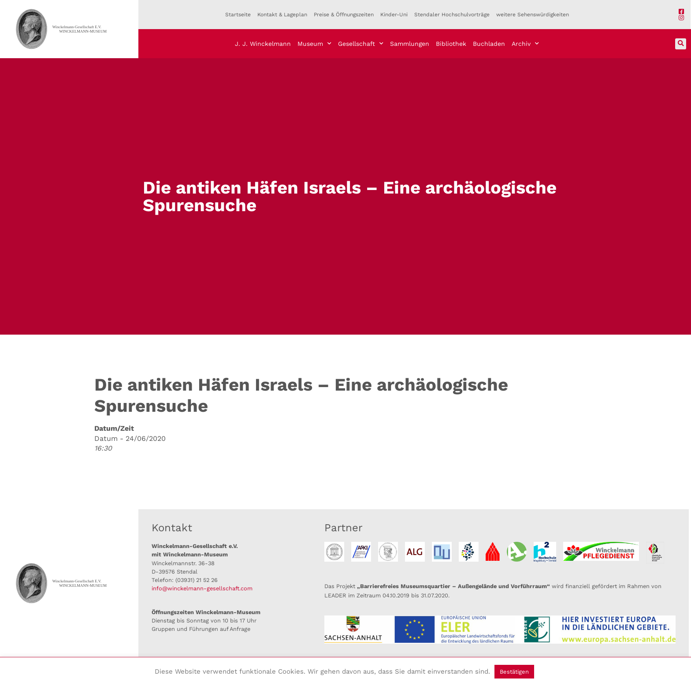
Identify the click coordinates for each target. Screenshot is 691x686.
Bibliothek (451, 43)
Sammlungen (409, 43)
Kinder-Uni (394, 14)
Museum (314, 43)
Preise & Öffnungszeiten (344, 14)
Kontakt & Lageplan (282, 14)
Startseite (238, 14)
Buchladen (489, 43)
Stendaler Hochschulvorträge (452, 14)
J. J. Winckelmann (263, 43)
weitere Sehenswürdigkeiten (532, 14)
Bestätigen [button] (514, 671)
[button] (680, 43)
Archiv (525, 43)
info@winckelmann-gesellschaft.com (202, 588)
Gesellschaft (360, 43)
